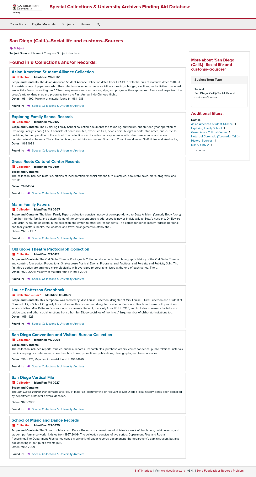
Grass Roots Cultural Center (209, 132)
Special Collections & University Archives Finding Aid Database (120, 7)
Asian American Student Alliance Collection (53, 72)
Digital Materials (43, 24)
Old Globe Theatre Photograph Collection (50, 249)
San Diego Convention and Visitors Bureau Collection (62, 334)
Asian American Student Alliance (212, 124)
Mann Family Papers (31, 204)
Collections (18, 24)
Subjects (68, 24)
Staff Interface (144, 470)
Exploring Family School (207, 128)
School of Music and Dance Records (45, 420)
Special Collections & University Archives (58, 106)
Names (85, 24)
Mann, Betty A (200, 145)
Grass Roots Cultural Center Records (46, 161)
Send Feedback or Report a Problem (220, 470)
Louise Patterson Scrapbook (38, 289)
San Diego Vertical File (33, 377)
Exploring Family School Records (42, 116)
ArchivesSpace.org (173, 470)
